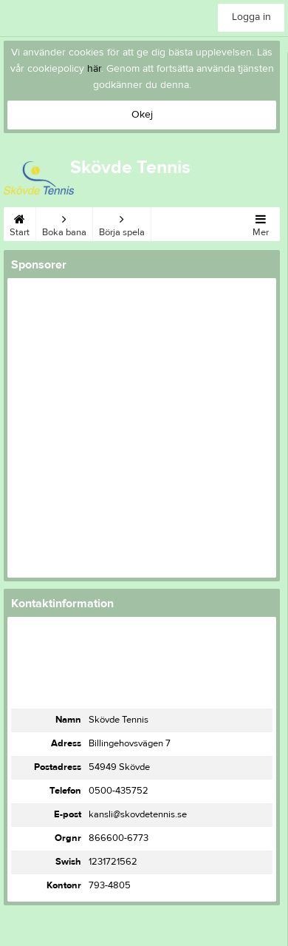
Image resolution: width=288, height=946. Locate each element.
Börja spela (122, 222)
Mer (261, 222)
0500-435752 (118, 791)
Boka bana (64, 222)
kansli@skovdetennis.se (138, 814)
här (94, 68)
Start (20, 222)
